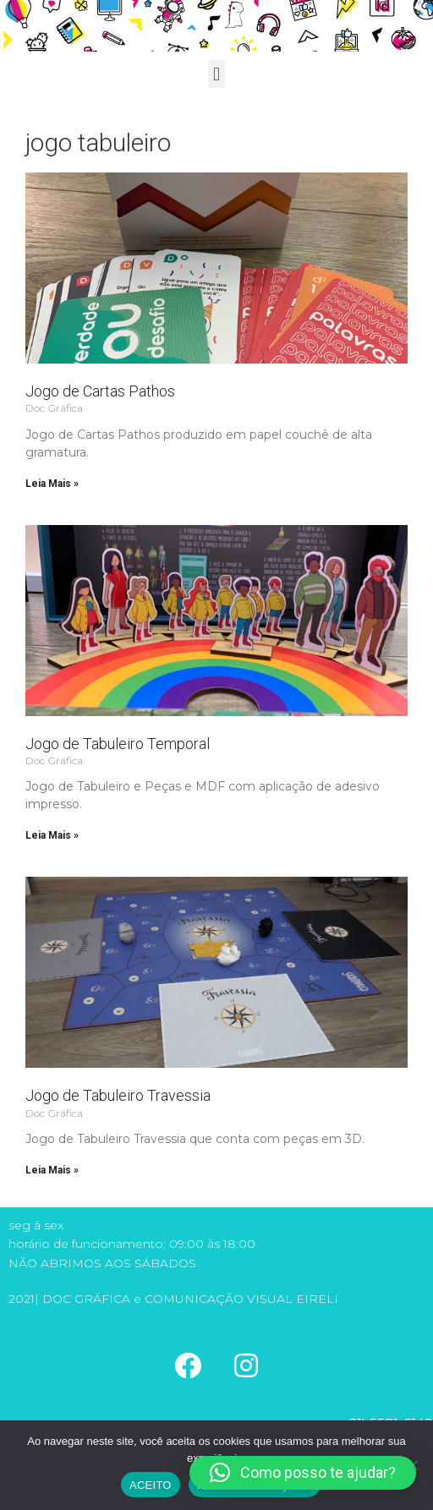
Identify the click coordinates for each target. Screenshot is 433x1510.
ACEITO (150, 1485)
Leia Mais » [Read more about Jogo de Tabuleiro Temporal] (52, 835)
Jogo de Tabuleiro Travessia (118, 1095)
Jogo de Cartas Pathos (100, 391)
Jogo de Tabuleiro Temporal (117, 743)
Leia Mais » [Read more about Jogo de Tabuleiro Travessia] (52, 1170)
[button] (216, 74)
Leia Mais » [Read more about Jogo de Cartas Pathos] (52, 484)
